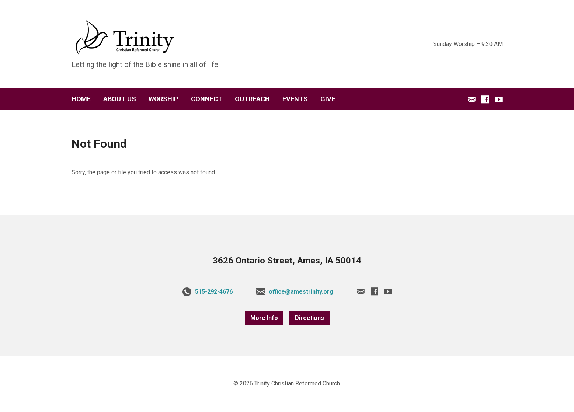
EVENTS (295, 99)
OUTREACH (252, 99)
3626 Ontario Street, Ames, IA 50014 (287, 260)
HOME (81, 99)
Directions (309, 317)
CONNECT (206, 99)
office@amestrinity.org (301, 291)
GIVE (327, 99)
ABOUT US (119, 99)
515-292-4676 (214, 291)
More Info (264, 317)
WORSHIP (163, 99)
